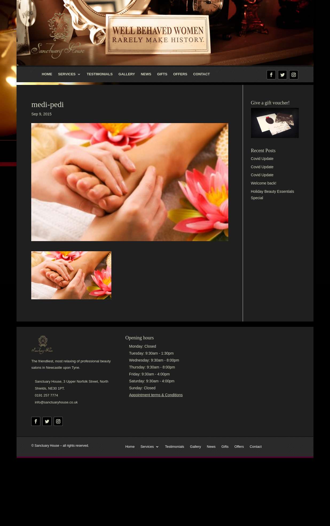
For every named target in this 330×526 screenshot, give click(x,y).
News (146, 74)
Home (47, 74)
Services (67, 74)
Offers (180, 74)
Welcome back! (263, 183)
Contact (201, 74)
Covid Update (262, 158)
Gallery (127, 74)
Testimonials (100, 74)
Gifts (162, 74)
